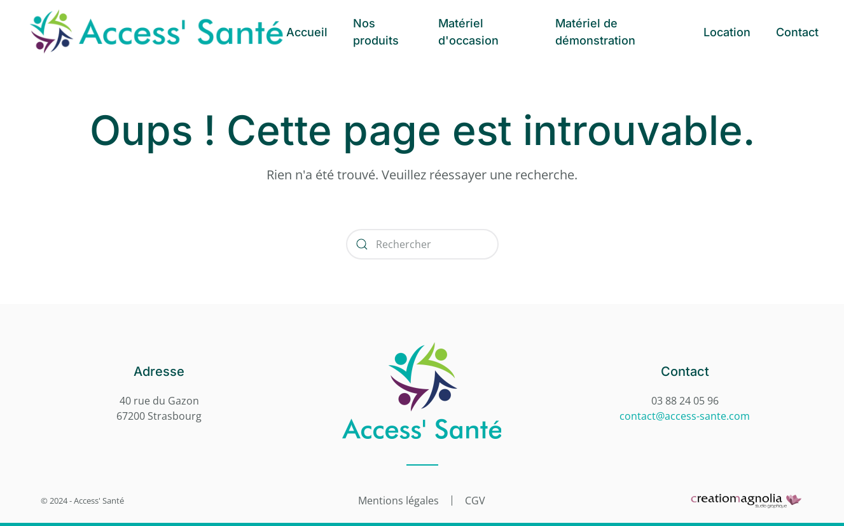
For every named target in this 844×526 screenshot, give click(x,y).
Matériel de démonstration (595, 32)
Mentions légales (398, 500)
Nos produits (376, 32)
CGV (475, 500)
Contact (797, 32)
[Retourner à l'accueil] (155, 31)
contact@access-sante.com (684, 416)
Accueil (307, 32)
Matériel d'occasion (468, 32)
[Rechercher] (422, 244)
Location (727, 32)
